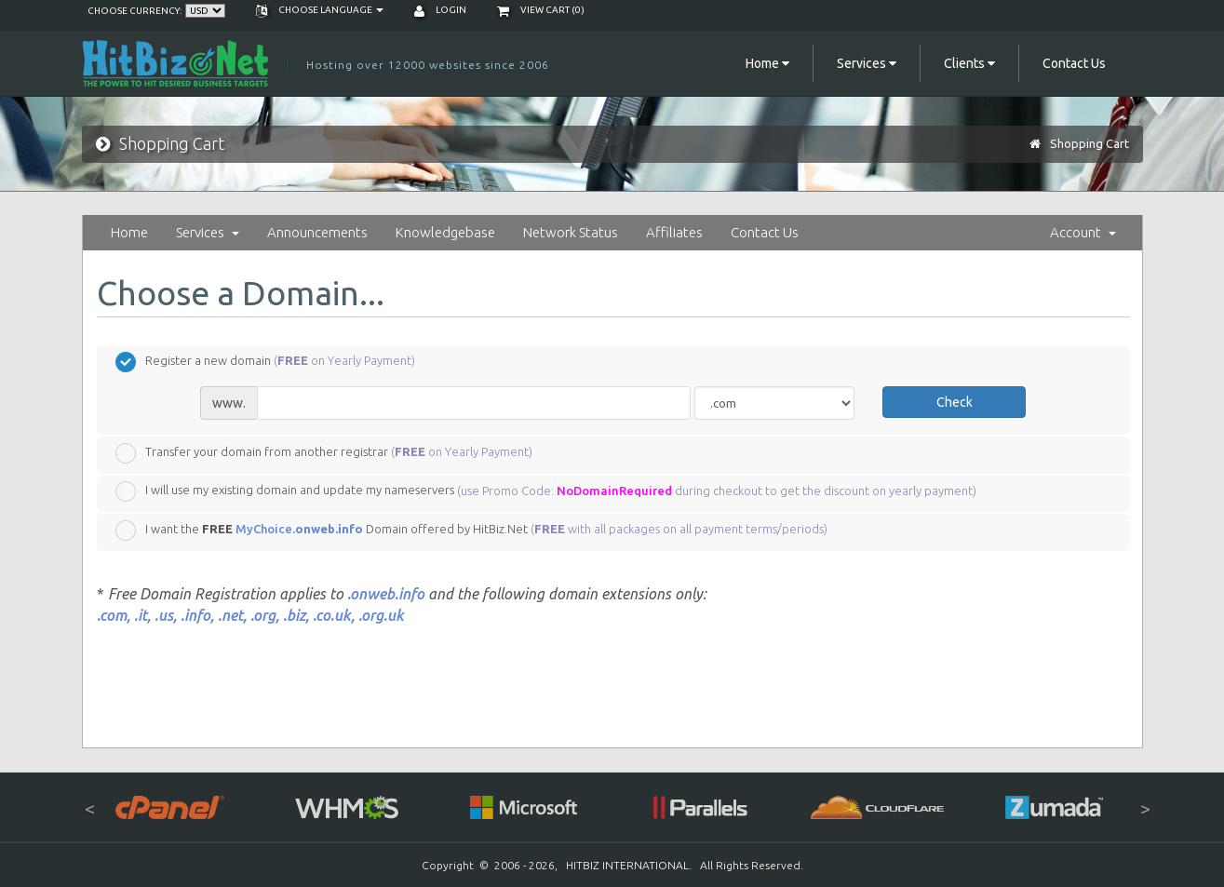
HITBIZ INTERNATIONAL (627, 865)
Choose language (319, 10)
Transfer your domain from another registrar (323, 453)
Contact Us (1074, 63)
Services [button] (866, 63)
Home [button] (767, 63)
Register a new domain (265, 362)
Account (1083, 232)
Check (954, 402)
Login (440, 10)
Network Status (570, 232)
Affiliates (674, 232)
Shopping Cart (1089, 143)
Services (207, 232)
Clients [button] (969, 63)
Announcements (317, 232)
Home (129, 232)
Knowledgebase (445, 232)
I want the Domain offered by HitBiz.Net (471, 530)
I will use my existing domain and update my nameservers (545, 491)
